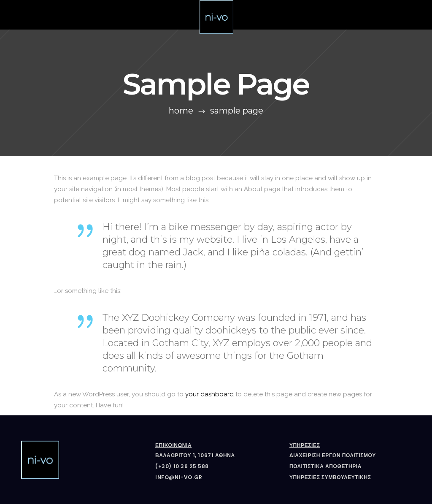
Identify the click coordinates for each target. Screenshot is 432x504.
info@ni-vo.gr (178, 477)
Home (181, 111)
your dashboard (209, 394)
